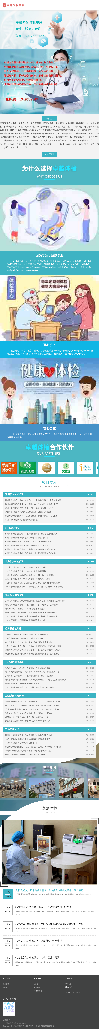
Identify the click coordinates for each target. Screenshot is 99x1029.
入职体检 (37, 987)
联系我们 (6, 987)
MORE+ (91, 494)
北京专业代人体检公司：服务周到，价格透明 (38, 940)
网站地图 (13, 1023)
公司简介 (6, 984)
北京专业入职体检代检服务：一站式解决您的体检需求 (43, 906)
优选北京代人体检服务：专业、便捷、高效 (37, 957)
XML (23, 1023)
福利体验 (37, 984)
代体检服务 (38, 991)
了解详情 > (49, 154)
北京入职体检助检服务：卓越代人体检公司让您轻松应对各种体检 (49, 923)
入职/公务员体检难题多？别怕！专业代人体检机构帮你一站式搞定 (49, 890)
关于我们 (49, 119)
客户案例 (68, 984)
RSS (19, 1023)
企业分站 (6, 1023)
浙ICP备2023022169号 (45, 1026)
